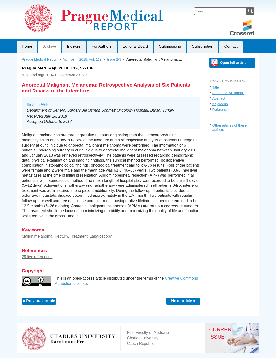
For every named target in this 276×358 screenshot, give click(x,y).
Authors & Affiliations (228, 93)
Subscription (202, 46)
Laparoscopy (100, 236)
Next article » (183, 301)
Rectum (61, 236)
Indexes (74, 46)
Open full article (233, 63)
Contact (231, 46)
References (221, 110)
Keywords (220, 104)
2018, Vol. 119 (90, 59)
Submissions (170, 46)
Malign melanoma (37, 236)
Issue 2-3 (114, 59)
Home (27, 46)
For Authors (102, 46)
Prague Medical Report (40, 59)
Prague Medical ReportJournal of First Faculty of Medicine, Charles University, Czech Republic (77, 4)
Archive (49, 46)
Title (215, 87)
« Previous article (39, 301)
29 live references (37, 257)
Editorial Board (135, 46)
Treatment (79, 236)
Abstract (218, 98)
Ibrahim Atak (37, 104)
